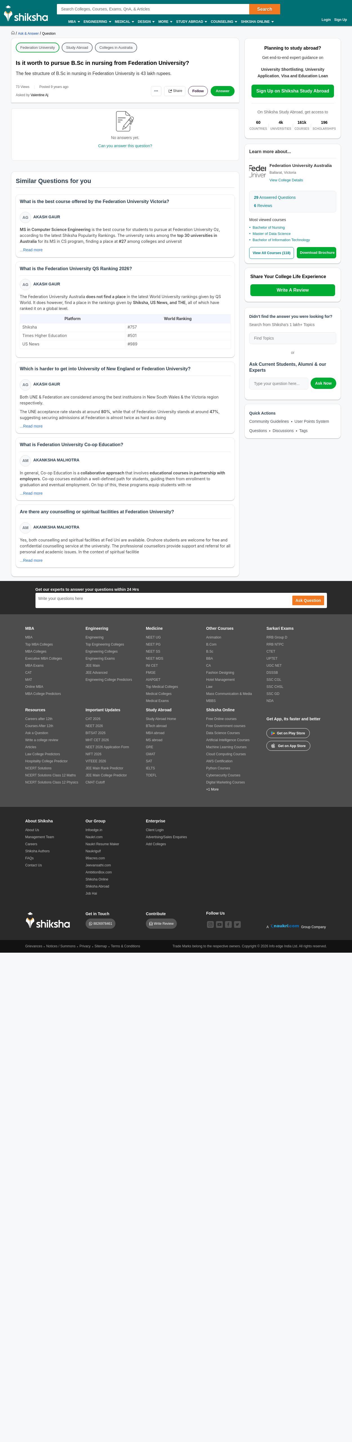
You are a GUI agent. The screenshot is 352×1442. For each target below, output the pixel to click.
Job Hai (91, 898)
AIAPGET (153, 684)
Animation (213, 642)
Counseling (224, 22)
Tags (303, 430)
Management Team (39, 842)
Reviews (263, 205)
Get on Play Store (288, 738)
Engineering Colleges (102, 656)
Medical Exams (157, 706)
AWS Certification (219, 766)
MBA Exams (34, 670)
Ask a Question (36, 738)
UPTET (271, 663)
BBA (209, 663)
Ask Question (308, 605)
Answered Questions (275, 197)
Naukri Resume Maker (102, 849)
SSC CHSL (274, 692)
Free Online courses (221, 724)
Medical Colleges (158, 699)
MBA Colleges (35, 656)
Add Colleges (156, 849)
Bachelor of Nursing (269, 227)
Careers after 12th (39, 724)
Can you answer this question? (125, 146)
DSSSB (272, 677)
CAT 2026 (93, 724)
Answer (222, 91)
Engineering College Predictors (109, 684)
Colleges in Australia (116, 47)
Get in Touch (98, 918)
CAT (28, 677)
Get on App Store (288, 750)
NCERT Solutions (38, 773)
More (165, 22)
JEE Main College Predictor (106, 780)
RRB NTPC (275, 649)
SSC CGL (273, 684)
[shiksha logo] (49, 925)
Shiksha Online (257, 22)
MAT (28, 684)
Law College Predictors (42, 759)
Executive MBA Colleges (43, 663)
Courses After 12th (39, 731)
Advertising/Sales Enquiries (166, 842)
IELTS (150, 773)
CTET (270, 656)
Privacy (84, 951)
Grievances (34, 951)
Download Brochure (318, 252)
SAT (149, 766)
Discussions (283, 430)
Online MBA (34, 692)
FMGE (151, 677)
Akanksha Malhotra (57, 463)
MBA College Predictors (43, 699)
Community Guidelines (269, 421)
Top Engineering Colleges (105, 649)
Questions (258, 430)
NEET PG (153, 649)
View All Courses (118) (272, 253)
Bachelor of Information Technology (281, 240)
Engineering (97, 22)
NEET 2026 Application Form (107, 752)
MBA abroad (155, 738)
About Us (32, 835)
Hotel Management (220, 684)
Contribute (156, 918)
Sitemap (101, 951)
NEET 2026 (94, 731)
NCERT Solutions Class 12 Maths (50, 780)
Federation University (37, 47)
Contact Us (33, 870)
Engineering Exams (100, 663)
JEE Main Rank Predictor (104, 773)
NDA (269, 706)
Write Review (163, 928)
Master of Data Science (272, 234)
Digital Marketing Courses (225, 787)
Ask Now (323, 383)
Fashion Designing (220, 677)
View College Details (286, 180)
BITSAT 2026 (96, 738)
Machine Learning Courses (226, 752)
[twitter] (237, 929)
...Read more (31, 250)
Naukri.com (94, 842)
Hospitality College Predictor (46, 766)
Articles (30, 752)
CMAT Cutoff (95, 787)
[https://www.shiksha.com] (13, 33)
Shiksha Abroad (97, 891)
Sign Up (340, 20)
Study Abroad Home (161, 724)
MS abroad (154, 745)
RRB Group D (276, 642)
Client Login (155, 835)
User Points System (312, 421)
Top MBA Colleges (39, 649)
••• (150, 91)
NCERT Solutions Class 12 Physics (51, 787)
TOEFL (151, 780)
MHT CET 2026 (97, 745)
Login (326, 20)
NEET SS (153, 656)
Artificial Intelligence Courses (227, 745)
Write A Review (293, 290)
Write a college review (41, 745)
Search (264, 9)
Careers (31, 849)
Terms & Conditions (125, 951)
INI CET (152, 670)
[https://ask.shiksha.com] (29, 33)
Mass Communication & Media (229, 699)
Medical (124, 22)
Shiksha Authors (37, 856)
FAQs (29, 863)
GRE (149, 752)
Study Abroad (191, 22)
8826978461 (102, 928)
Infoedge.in (94, 835)
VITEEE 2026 (96, 766)
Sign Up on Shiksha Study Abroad (292, 91)
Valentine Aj (39, 95)
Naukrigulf (93, 856)
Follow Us (215, 918)
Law (209, 692)
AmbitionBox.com (99, 877)
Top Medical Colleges (162, 692)
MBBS (211, 706)
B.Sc (209, 656)
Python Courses (218, 773)
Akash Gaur (47, 217)
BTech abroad (156, 731)
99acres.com (95, 863)
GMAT (150, 759)
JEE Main (93, 670)
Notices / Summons (60, 951)
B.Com (211, 649)
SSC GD (272, 699)
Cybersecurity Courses (223, 780)
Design (146, 22)
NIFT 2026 (93, 759)
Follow (197, 91)
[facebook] (228, 929)
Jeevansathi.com (98, 870)
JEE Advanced (97, 677)
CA (208, 670)
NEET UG (153, 642)
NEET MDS (154, 663)
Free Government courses (225, 731)
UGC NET (274, 670)
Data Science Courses (223, 738)
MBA (73, 22)
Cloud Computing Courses (226, 759)
